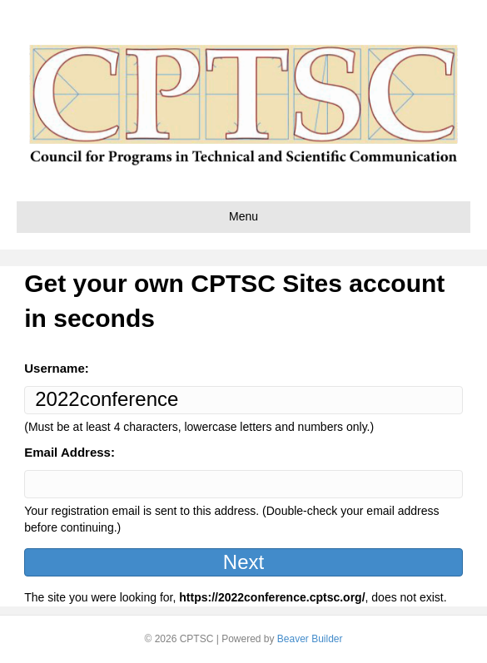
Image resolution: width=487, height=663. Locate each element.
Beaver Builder (310, 639)
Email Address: (69, 452)
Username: (56, 368)
